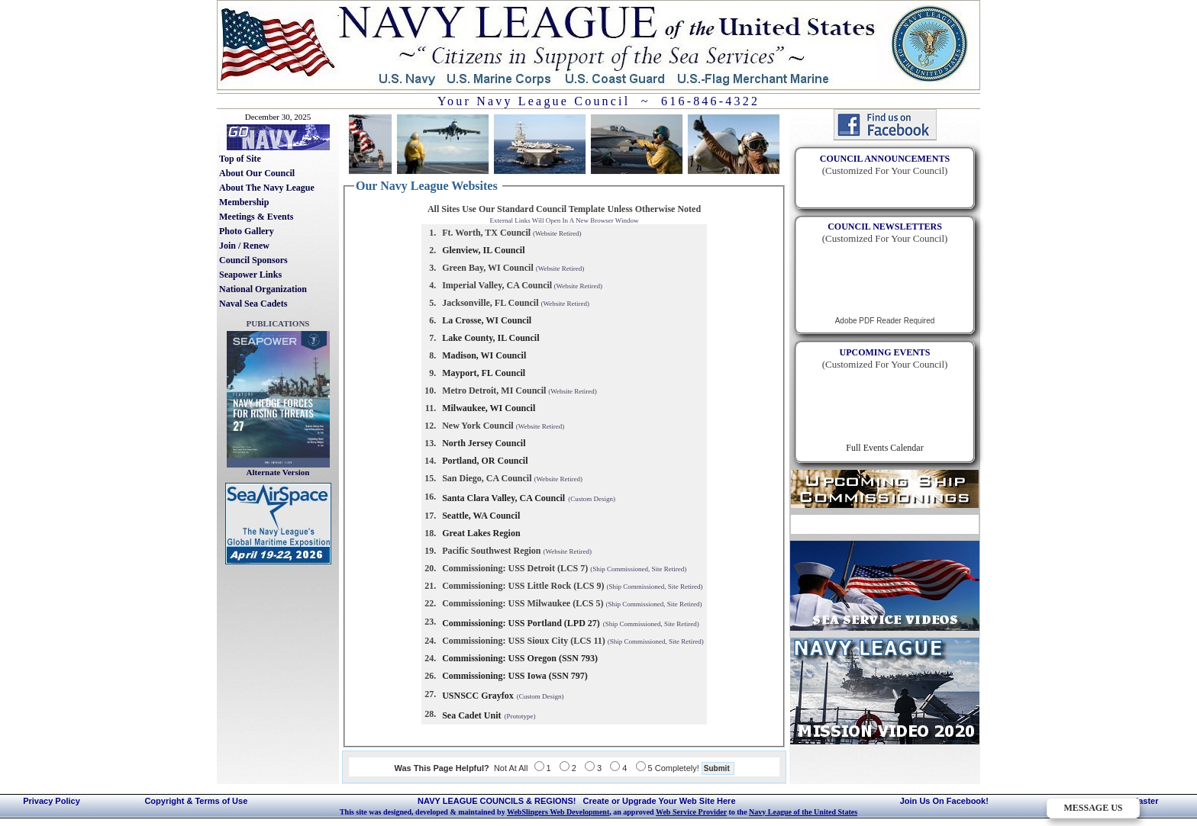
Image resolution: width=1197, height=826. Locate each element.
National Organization (263, 289)
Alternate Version (278, 472)
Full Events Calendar (884, 447)
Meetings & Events (256, 216)
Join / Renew (244, 245)
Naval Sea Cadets (253, 303)
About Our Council (257, 173)
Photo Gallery (246, 231)
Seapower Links (250, 274)
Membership (244, 202)
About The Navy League (267, 187)
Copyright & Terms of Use (195, 800)
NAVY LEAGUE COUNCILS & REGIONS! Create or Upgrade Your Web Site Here (576, 800)
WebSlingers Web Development (558, 812)
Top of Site (240, 158)
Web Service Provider (691, 812)
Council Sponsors (253, 260)
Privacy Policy (51, 800)
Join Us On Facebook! (944, 800)
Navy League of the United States (803, 812)
